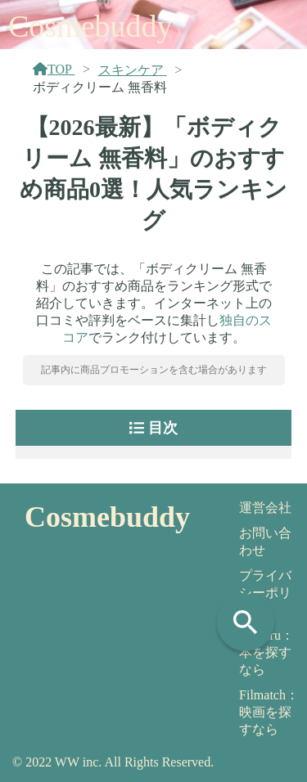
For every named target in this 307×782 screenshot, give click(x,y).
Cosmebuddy (90, 26)
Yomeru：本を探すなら (266, 652)
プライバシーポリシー (265, 593)
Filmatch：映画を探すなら (269, 712)
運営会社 (265, 508)
